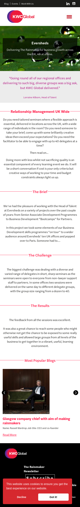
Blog (6, 4)
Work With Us (27, 4)
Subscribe (40, 478)
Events (15, 4)
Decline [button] (21, 497)
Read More (10, 435)
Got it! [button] (53, 497)
